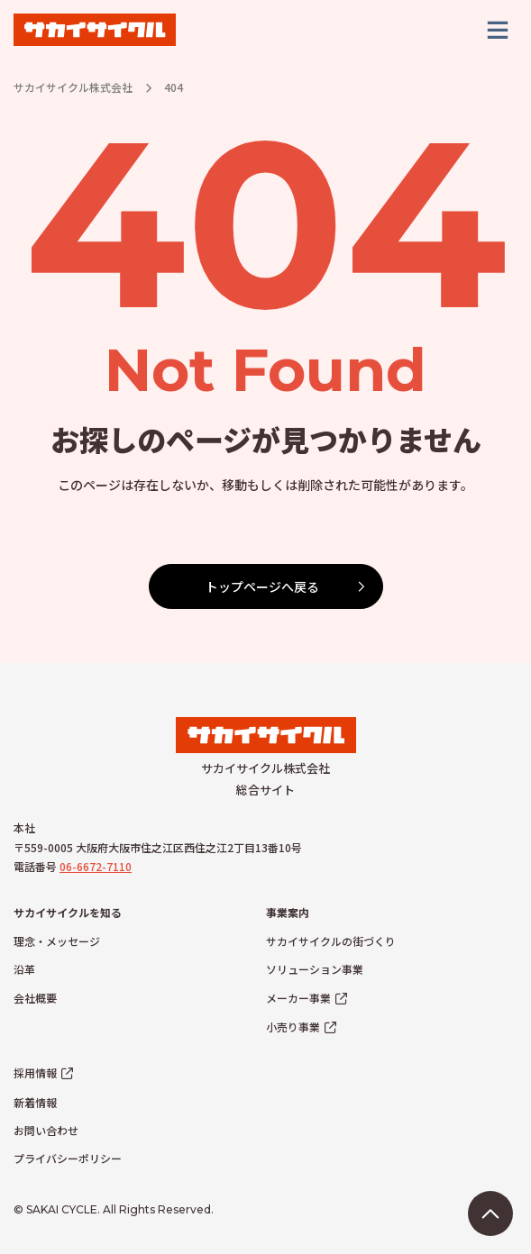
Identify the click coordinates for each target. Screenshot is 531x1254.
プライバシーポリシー (68, 1158)
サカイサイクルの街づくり (331, 941)
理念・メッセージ (57, 941)
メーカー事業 (298, 997)
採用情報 (35, 1072)
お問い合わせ (46, 1130)
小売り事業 (293, 1026)
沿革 (24, 969)
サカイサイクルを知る (68, 912)
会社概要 (35, 997)
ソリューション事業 (314, 969)
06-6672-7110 (96, 866)
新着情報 (35, 1102)
